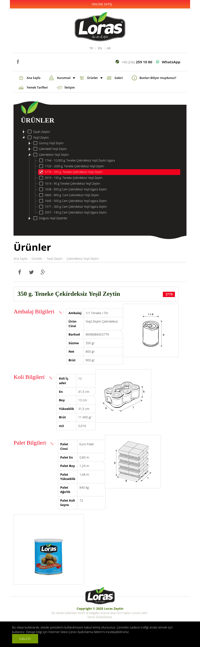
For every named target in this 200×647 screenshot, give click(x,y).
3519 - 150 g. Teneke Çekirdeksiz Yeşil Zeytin (70, 178)
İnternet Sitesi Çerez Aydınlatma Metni (75, 632)
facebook (18, 61)
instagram (25, 61)
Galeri (119, 78)
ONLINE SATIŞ (102, 4)
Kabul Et (25, 638)
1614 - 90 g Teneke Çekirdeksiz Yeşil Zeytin (69, 184)
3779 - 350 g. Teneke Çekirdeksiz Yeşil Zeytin (70, 172)
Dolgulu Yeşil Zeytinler (50, 218)
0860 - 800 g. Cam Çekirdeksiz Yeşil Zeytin (68, 195)
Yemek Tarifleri (37, 87)
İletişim (69, 87)
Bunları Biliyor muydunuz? (157, 78)
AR (108, 48)
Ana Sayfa (33, 78)
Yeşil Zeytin (38, 137)
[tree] (100, 175)
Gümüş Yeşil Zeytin (48, 143)
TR (91, 48)
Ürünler (94, 78)
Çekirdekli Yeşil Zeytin (50, 149)
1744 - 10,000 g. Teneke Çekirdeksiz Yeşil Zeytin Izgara (76, 160)
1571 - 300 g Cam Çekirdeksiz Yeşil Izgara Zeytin (72, 207)
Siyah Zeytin (38, 132)
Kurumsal (65, 78)
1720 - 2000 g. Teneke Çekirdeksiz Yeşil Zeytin (71, 166)
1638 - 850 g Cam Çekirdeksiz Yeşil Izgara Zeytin (72, 189)
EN (100, 48)
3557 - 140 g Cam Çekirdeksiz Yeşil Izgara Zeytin (72, 212)
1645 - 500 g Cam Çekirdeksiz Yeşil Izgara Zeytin (72, 201)
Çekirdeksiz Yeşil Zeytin (51, 155)
